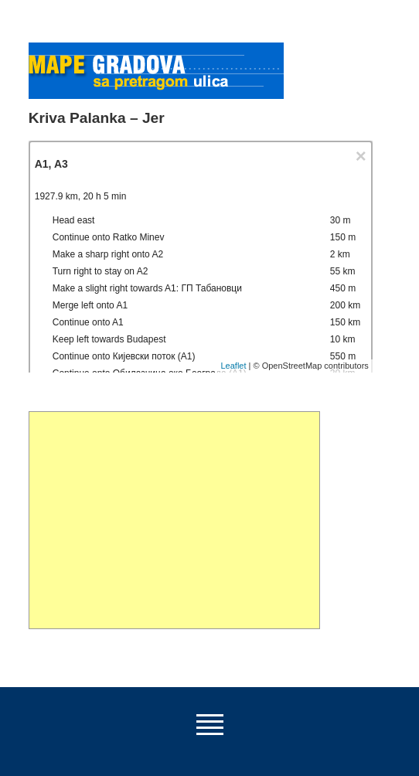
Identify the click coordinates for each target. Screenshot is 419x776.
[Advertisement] (174, 520)
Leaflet (233, 365)
